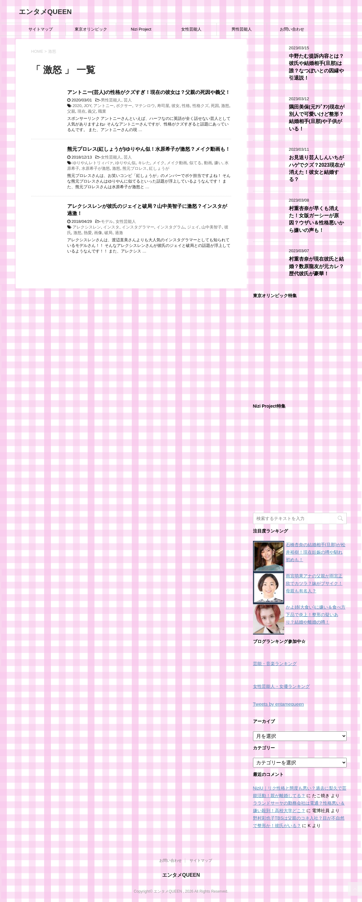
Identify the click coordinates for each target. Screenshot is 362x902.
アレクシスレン (86, 227)
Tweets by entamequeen (278, 704)
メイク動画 (177, 162)
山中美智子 (211, 227)
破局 (108, 232)
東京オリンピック (91, 29)
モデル (107, 221)
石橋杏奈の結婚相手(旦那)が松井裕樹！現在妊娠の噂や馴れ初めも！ (315, 552)
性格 (186, 105)
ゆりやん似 (125, 162)
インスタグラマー (138, 227)
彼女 (175, 105)
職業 (102, 111)
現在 (81, 111)
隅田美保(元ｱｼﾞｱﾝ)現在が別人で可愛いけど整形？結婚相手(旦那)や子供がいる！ (317, 117)
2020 (77, 105)
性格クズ (200, 105)
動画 (208, 162)
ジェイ (193, 227)
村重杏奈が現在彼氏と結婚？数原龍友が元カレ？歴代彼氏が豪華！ (316, 266)
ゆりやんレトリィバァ (92, 162)
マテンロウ (145, 105)
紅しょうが (159, 168)
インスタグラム (170, 227)
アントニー (103, 105)
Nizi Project (141, 29)
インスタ (111, 227)
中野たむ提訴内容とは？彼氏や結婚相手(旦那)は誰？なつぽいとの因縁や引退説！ (316, 67)
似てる (195, 162)
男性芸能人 (241, 29)
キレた (144, 162)
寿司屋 (163, 105)
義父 (92, 111)
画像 (98, 232)
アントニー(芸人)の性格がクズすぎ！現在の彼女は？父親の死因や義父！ (148, 92)
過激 (119, 232)
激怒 (225, 105)
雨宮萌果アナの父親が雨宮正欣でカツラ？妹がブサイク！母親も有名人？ (314, 583)
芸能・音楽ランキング (275, 663)
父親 (71, 111)
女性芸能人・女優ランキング (281, 686)
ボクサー (124, 105)
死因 (215, 105)
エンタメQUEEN (45, 12)
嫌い (218, 162)
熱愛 (88, 232)
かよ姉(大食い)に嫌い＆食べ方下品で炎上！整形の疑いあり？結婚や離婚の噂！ (315, 615)
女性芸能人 (191, 29)
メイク (158, 162)
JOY (87, 105)
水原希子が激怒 (96, 168)
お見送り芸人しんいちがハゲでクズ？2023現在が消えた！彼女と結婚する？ (317, 168)
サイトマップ (40, 29)
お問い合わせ (292, 29)
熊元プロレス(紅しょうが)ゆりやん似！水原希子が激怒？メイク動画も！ (148, 149)
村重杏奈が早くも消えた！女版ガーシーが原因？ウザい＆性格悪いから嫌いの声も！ (316, 219)
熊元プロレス (134, 168)
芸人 (128, 100)
